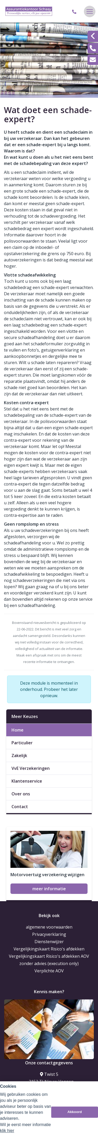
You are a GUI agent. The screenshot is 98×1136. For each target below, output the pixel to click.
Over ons (20, 794)
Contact (19, 806)
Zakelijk (19, 755)
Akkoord (74, 1129)
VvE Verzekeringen (30, 768)
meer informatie (49, 889)
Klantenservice (26, 781)
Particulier (22, 743)
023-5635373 (49, 1092)
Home (17, 730)
